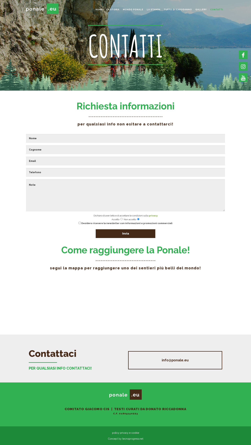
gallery (201, 9)
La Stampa (153, 9)
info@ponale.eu (175, 360)
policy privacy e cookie (125, 432)
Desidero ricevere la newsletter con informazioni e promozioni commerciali (125, 223)
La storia (112, 9)
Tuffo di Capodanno (178, 9)
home (99, 9)
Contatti (216, 9)
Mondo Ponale (133, 9)
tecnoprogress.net (132, 438)
